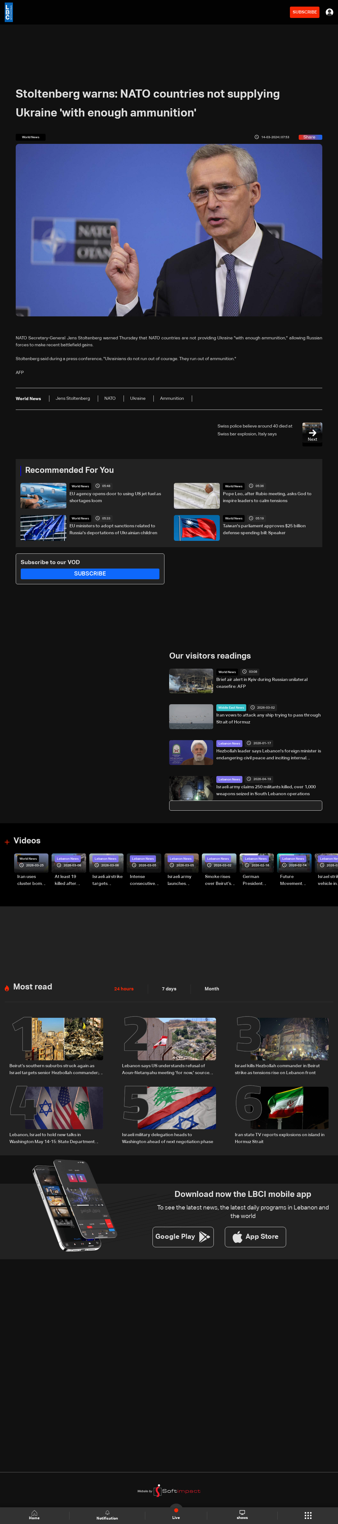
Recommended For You (69, 471)
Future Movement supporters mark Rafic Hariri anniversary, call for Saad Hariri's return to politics (294, 880)
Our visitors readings (210, 656)
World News (80, 486)
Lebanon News (229, 743)
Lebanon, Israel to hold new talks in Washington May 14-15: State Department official (52, 1137)
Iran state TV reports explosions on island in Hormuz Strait (279, 1137)
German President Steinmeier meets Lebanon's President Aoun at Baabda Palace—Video (258, 880)
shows (241, 1515)
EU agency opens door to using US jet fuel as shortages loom (115, 497)
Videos (27, 841)
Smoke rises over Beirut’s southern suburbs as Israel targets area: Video (218, 880)
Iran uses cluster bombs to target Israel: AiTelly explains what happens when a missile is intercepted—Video (32, 880)
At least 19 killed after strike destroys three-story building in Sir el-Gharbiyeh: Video (70, 880)
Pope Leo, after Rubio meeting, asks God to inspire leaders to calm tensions (267, 497)
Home (35, 1515)
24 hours (123, 988)
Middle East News (231, 707)
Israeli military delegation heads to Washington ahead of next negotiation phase (167, 1137)
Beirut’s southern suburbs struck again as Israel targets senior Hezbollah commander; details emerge (54, 1069)
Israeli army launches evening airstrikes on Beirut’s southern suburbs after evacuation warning (182, 880)
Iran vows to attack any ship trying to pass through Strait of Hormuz (268, 718)
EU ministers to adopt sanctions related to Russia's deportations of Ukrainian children (113, 529)
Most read (32, 987)
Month (209, 988)
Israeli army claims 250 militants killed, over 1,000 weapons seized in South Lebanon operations (266, 790)
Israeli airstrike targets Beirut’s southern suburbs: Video (108, 880)
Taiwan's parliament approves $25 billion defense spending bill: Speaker (264, 529)
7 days (168, 988)
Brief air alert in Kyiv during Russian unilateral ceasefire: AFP (262, 682)
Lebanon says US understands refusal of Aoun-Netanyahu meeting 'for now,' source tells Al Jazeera (165, 1069)
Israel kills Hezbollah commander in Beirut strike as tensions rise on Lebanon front (277, 1068)
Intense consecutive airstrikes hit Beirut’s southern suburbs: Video (145, 880)
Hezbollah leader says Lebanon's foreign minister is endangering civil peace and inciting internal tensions (268, 755)
